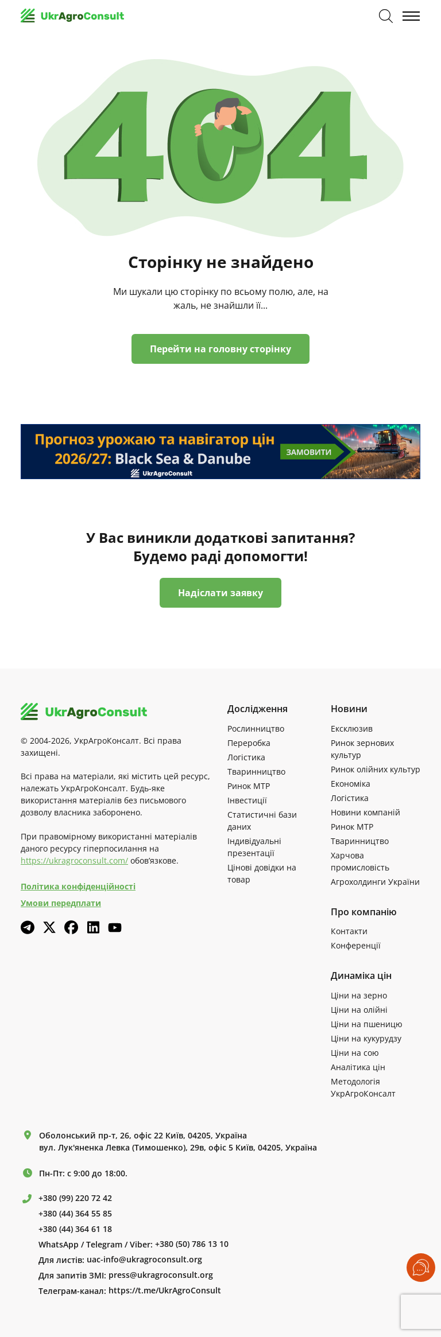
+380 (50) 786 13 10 (192, 1244)
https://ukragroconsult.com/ (74, 860)
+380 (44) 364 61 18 (75, 1229)
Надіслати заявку (220, 592)
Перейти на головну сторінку (220, 349)
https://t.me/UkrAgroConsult (165, 1290)
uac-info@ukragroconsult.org (144, 1259)
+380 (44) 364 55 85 (75, 1213)
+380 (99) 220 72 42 (75, 1198)
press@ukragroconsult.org (161, 1275)
